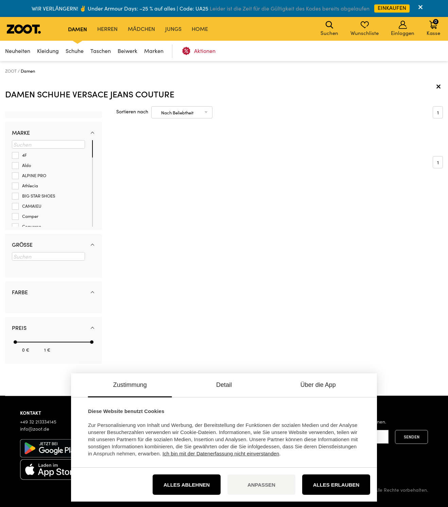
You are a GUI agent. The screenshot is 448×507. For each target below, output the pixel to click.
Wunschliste (364, 28)
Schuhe (75, 50)
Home (200, 28)
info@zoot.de (34, 429)
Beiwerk (127, 50)
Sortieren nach (132, 111)
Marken (153, 50)
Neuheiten (17, 50)
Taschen (100, 50)
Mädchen (141, 28)
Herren (107, 28)
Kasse (433, 27)
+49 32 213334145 (38, 421)
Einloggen (402, 28)
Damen (77, 29)
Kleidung (48, 50)
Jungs (173, 28)
